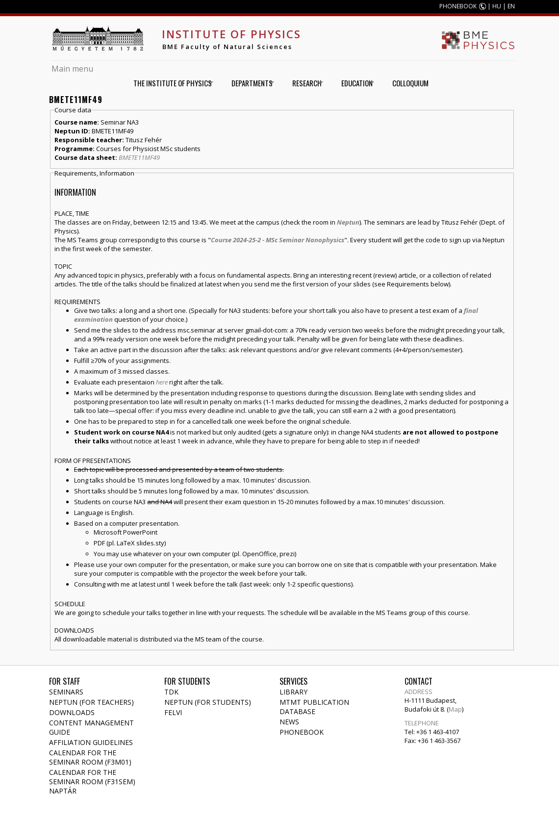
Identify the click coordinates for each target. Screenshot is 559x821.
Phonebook (302, 732)
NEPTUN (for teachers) (91, 702)
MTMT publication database (314, 706)
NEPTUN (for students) (207, 702)
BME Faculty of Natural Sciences (227, 46)
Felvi (173, 712)
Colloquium (410, 82)
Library (293, 691)
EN (511, 6)
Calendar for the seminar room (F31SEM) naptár (92, 781)
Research (304, 83)
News (289, 721)
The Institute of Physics (170, 83)
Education (354, 83)
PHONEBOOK (458, 6)
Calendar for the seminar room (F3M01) (90, 757)
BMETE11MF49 (139, 157)
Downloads (72, 712)
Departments (249, 83)
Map (455, 709)
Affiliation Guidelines (91, 742)
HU (496, 6)
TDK (171, 691)
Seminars (66, 691)
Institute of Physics (231, 33)
